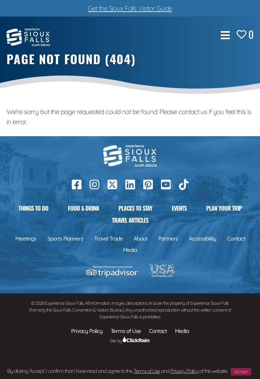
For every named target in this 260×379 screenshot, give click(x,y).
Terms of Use (146, 371)
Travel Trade (108, 238)
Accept (241, 371)
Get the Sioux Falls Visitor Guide (130, 8)
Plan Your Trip (224, 208)
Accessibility (202, 238)
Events (179, 208)
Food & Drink (83, 208)
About (140, 238)
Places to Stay (135, 208)
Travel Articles (130, 220)
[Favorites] (245, 35)
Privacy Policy (184, 371)
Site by (130, 341)
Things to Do (33, 208)
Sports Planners (65, 238)
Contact (236, 238)
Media (130, 249)
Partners (168, 238)
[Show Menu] (225, 35)
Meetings (25, 238)
